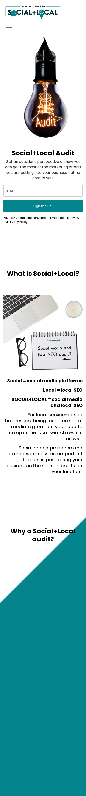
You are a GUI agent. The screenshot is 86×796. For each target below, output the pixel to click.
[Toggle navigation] (9, 25)
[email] (43, 191)
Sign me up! (43, 206)
